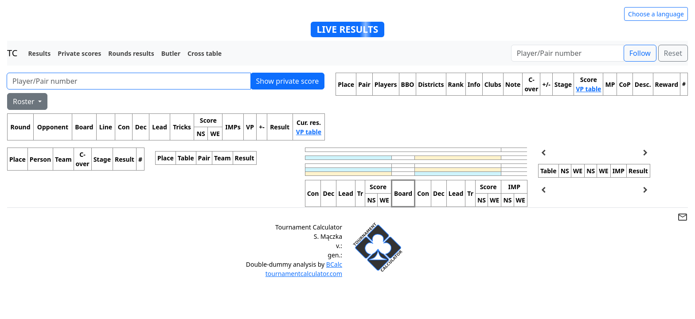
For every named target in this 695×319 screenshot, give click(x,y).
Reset (673, 53)
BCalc (334, 264)
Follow (640, 53)
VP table (308, 132)
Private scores (79, 53)
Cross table (204, 53)
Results (39, 53)
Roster (24, 101)
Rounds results (131, 53)
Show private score (287, 81)
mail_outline (682, 217)
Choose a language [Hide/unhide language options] (656, 14)
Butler (170, 53)
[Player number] (567, 53)
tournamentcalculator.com (304, 273)
